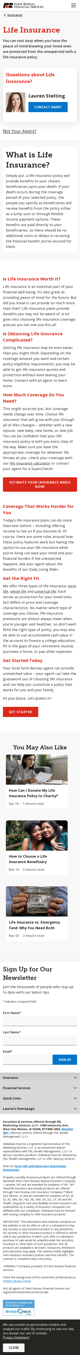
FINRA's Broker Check (17, 1281)
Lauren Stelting (46, 95)
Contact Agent (48, 107)
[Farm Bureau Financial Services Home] (23, 5)
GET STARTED (20, 712)
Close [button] (14, 1347)
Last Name (12, 1032)
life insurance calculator (30, 463)
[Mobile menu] (73, 5)
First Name (12, 1013)
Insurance (14, 15)
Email (7, 1051)
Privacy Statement (16, 1337)
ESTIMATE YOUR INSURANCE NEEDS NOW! (40, 484)
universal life (45, 591)
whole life (18, 591)
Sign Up (64, 1060)
